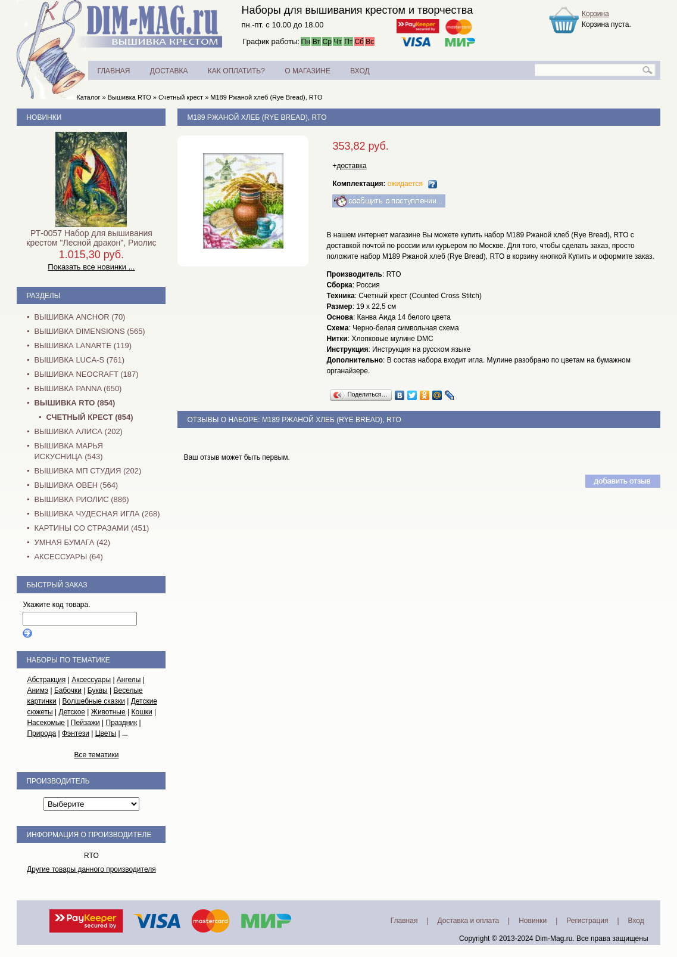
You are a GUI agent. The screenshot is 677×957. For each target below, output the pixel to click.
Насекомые (46, 722)
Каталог (88, 97)
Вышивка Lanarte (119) (83, 345)
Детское (72, 712)
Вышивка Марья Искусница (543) (68, 451)
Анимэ (37, 690)
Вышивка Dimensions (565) (89, 331)
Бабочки (68, 690)
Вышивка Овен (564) (76, 485)
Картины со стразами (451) (91, 528)
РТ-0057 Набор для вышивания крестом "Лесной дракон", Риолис (91, 237)
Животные (108, 712)
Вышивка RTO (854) (74, 402)
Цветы (106, 733)
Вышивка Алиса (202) (78, 431)
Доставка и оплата (469, 920)
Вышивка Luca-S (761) (79, 359)
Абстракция (46, 680)
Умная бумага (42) (72, 542)
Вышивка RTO (129, 97)
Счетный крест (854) (89, 417)
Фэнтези (75, 733)
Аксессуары (91, 680)
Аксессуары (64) (68, 556)
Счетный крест (180, 97)
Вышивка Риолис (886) (81, 499)
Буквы (98, 690)
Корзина (595, 14)
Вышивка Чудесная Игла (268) (97, 513)
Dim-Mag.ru (554, 938)
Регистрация (587, 920)
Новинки (43, 117)
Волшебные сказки (94, 701)
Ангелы (129, 680)
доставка (351, 166)
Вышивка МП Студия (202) (87, 470)
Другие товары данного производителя (91, 869)
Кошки (141, 712)
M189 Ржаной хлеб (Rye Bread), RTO (266, 97)
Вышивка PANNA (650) (77, 388)
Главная (404, 920)
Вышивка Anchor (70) (79, 316)
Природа (41, 733)
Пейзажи (85, 722)
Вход (636, 920)
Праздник (122, 722)
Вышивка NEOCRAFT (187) (86, 374)
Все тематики (96, 755)
